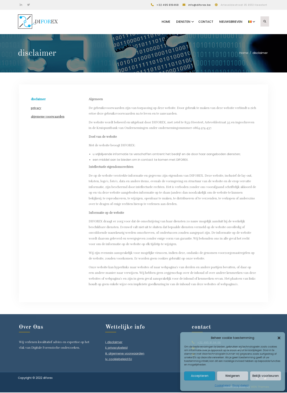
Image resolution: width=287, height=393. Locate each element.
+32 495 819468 (167, 5)
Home (166, 22)
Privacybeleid (240, 385)
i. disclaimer (113, 342)
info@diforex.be (199, 5)
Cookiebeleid (222, 385)
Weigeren (232, 376)
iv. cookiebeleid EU (118, 359)
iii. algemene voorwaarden (124, 354)
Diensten (183, 22)
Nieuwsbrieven (230, 22)
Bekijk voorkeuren (265, 376)
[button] (279, 338)
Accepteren (199, 376)
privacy (36, 108)
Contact (205, 22)
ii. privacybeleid (116, 348)
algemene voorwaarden (47, 117)
